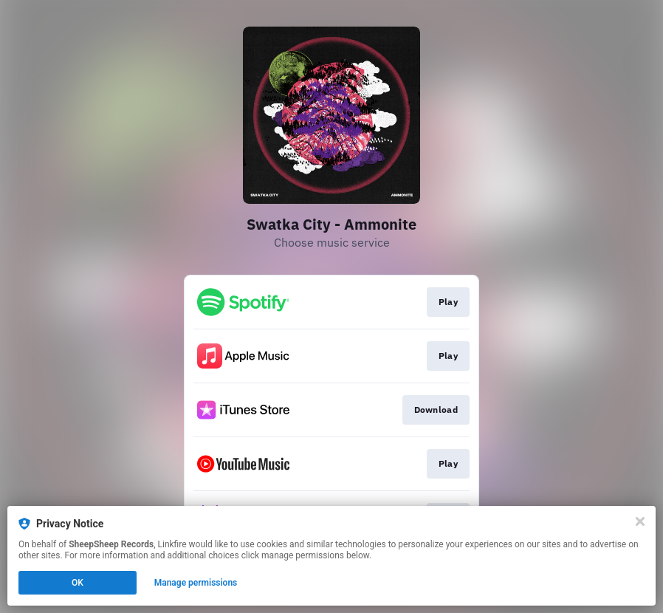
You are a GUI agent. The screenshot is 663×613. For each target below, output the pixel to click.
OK (77, 583)
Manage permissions (196, 583)
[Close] (640, 521)
